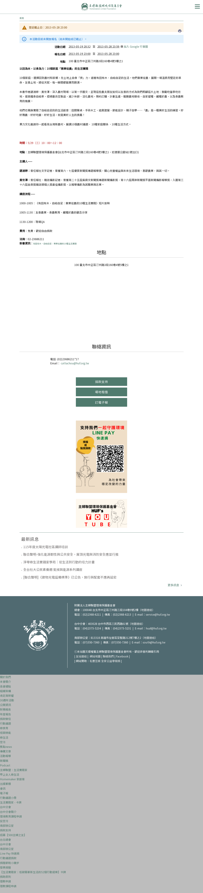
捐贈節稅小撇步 (9, 863)
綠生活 (4, 737)
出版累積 (5, 784)
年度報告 (5, 714)
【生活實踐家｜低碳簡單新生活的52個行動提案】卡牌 (33, 872)
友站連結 (81, 656)
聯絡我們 (108, 656)
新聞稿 (4, 761)
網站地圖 (95, 656)
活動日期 (60, 47)
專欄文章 (5, 751)
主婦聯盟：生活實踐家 (13, 770)
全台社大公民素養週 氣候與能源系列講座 (52, 569)
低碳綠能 (5, 733)
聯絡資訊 (101, 346)
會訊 (2, 788)
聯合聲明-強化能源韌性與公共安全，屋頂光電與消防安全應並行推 (71, 554)
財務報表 (5, 709)
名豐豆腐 (95, 661)
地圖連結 (146, 610)
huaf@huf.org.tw (156, 628)
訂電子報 (101, 402)
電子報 (4, 793)
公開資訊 (5, 705)
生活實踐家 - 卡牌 (11, 802)
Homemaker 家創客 (12, 779)
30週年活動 (7, 700)
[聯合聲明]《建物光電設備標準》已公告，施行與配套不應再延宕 (70, 577)
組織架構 (5, 691)
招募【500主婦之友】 (13, 835)
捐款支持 (101, 381)
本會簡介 (5, 681)
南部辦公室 (7, 825)
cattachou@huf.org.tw (75, 363)
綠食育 (4, 728)
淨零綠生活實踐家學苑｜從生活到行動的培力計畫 (59, 562)
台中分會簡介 (8, 812)
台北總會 (5, 839)
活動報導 (5, 756)
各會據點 (5, 686)
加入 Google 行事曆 (134, 46)
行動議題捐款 (8, 858)
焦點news (6, 747)
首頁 (21, 18)
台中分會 (5, 807)
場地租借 (101, 392)
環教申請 (5, 881)
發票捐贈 (5, 867)
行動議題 (5, 723)
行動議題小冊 (8, 798)
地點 (62, 61)
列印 (180, 31)
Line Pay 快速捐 (9, 853)
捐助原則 (5, 877)
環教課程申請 (8, 886)
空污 (2, 742)
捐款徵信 (5, 719)
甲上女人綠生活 (9, 774)
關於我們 (5, 677)
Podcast (5, 765)
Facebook (122, 656)
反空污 (4, 821)
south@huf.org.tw (154, 642)
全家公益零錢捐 (110, 661)
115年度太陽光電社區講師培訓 (45, 546)
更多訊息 (174, 585)
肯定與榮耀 (7, 695)
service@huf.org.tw (158, 614)
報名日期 (60, 54)
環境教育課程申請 (11, 816)
